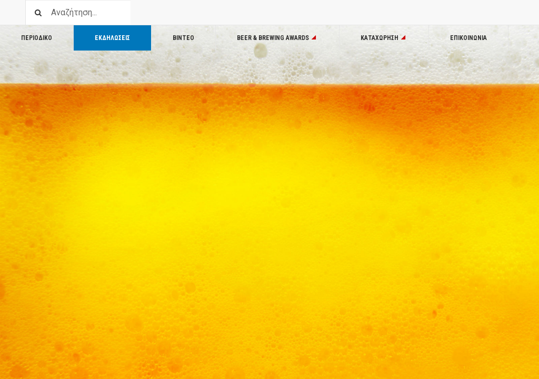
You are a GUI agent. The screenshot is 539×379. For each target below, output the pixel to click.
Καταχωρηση (384, 38)
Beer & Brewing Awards (277, 38)
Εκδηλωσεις (112, 38)
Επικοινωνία (468, 38)
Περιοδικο (36, 38)
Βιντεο (183, 38)
